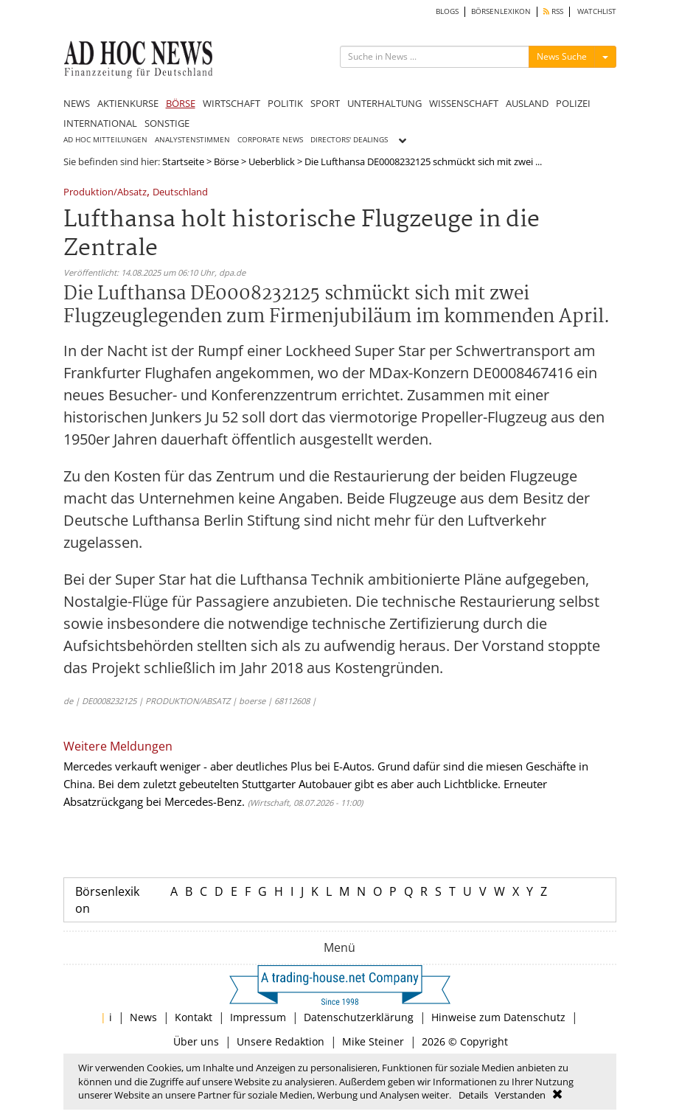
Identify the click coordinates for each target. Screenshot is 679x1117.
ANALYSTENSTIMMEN (192, 140)
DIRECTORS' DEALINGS (349, 140)
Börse (226, 161)
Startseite (183, 161)
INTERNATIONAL (100, 123)
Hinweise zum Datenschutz (498, 1017)
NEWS (76, 103)
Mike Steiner (373, 1041)
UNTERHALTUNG (384, 103)
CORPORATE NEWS (270, 140)
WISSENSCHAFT (463, 103)
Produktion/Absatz (105, 192)
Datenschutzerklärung (359, 1017)
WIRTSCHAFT (231, 103)
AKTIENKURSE (128, 103)
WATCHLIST (596, 11)
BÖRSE (180, 103)
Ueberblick (271, 161)
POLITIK (285, 103)
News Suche (562, 56)
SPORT (325, 103)
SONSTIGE (166, 123)
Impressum (258, 1017)
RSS (553, 11)
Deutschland (180, 192)
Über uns (196, 1041)
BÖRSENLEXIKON (501, 11)
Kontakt (193, 1017)
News (143, 1017)
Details (473, 1095)
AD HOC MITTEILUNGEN (105, 140)
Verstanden (520, 1095)
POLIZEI (573, 103)
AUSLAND (527, 103)
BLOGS (447, 11)
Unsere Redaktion (280, 1041)
